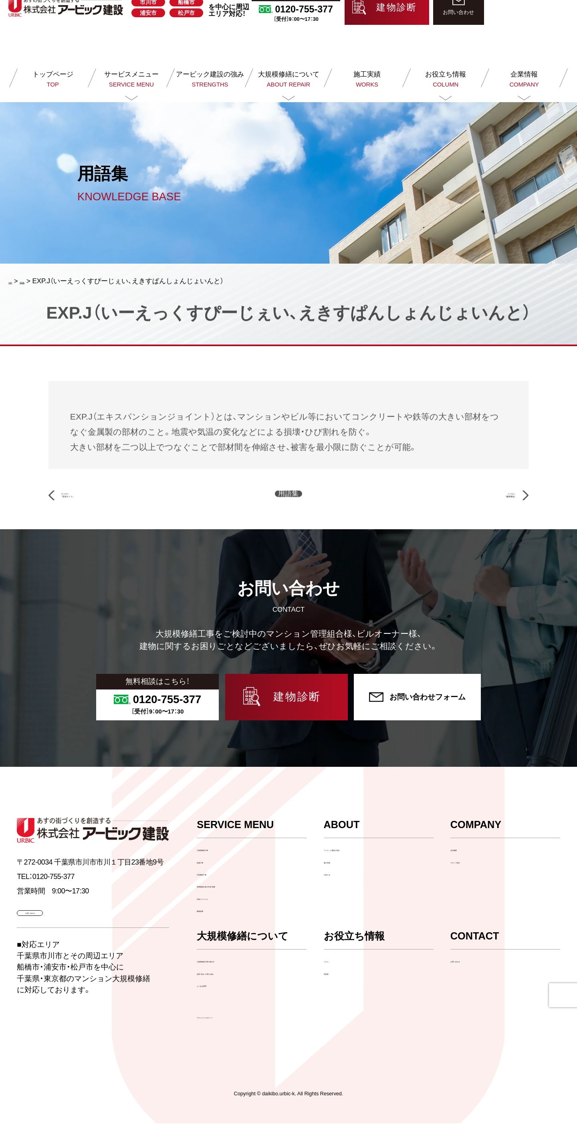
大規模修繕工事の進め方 (234, 980)
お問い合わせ (470, 980)
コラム (334, 980)
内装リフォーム (220, 917)
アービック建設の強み (358, 869)
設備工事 (210, 881)
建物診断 (210, 929)
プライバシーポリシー (227, 1036)
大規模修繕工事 (220, 869)
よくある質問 (217, 1004)
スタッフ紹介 (470, 881)
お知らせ (337, 893)
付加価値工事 (217, 893)
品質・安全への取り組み (232, 992)
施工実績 (337, 881)
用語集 (334, 992)
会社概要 (464, 869)
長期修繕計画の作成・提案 (236, 905)
